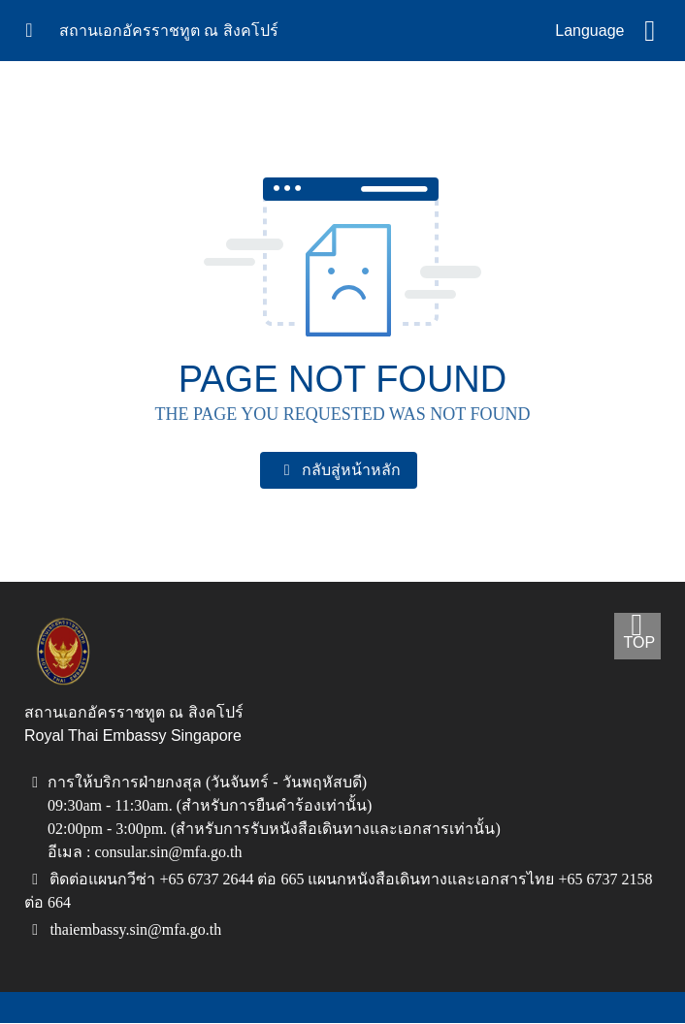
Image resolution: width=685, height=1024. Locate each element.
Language (589, 31)
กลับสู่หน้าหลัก (338, 470)
